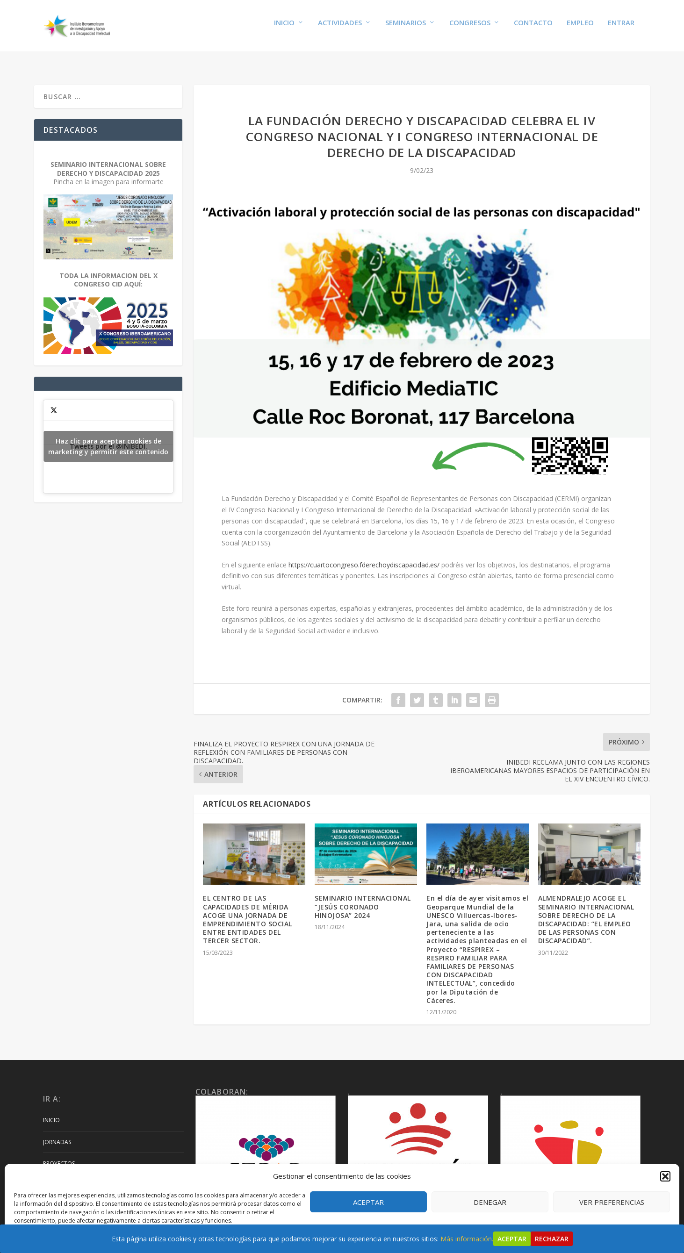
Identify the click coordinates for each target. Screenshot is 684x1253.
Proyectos (59, 1155)
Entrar (621, 29)
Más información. (466, 1238)
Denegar (490, 1202)
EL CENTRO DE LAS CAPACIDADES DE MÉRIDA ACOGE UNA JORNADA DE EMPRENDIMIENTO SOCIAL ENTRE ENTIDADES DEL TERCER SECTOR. (247, 910)
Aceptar (368, 1202)
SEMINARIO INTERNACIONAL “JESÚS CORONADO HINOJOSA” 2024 (363, 897)
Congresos (469, 29)
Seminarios (405, 29)
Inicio (284, 29)
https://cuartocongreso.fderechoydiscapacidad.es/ (363, 555)
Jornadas (57, 1133)
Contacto (533, 29)
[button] (665, 1176)
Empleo (580, 29)
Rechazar (552, 1238)
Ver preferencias (611, 1202)
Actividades (340, 29)
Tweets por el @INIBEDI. (108, 437)
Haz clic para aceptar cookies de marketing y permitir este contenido (108, 437)
